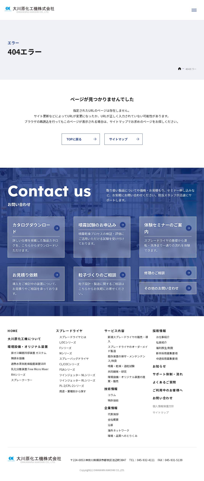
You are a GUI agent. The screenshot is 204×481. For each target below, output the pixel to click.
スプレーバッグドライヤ (74, 358)
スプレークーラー (21, 380)
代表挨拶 (113, 414)
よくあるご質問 (164, 382)
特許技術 (113, 400)
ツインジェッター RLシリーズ (77, 380)
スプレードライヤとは (72, 337)
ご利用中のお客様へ (168, 390)
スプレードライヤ (69, 330)
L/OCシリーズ (67, 342)
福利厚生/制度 (164, 348)
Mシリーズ (65, 353)
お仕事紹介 (162, 337)
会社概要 (113, 419)
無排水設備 (17, 358)
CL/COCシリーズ (69, 364)
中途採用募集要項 (166, 358)
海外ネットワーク (118, 430)
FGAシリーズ (67, 369)
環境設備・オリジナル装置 (28, 346)
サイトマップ (161, 412)
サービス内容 (114, 330)
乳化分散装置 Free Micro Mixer (29, 369)
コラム (112, 395)
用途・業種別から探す (72, 391)
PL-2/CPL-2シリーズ (71, 386)
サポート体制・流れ (168, 374)
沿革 (110, 425)
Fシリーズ (65, 348)
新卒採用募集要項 (166, 353)
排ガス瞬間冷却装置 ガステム (28, 353)
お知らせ (159, 366)
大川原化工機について (24, 338)
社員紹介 (161, 342)
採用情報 (159, 330)
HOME (13, 330)
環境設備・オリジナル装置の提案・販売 (126, 379)
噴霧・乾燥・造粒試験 (121, 366)
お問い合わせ (163, 398)
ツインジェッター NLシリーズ (77, 375)
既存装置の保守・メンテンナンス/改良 (126, 358)
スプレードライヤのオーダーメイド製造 (128, 349)
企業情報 (111, 408)
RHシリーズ (18, 375)
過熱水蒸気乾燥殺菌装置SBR (28, 364)
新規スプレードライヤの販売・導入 (128, 339)
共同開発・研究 (117, 371)
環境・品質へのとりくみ (122, 436)
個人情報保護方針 (163, 406)
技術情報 (111, 388)
